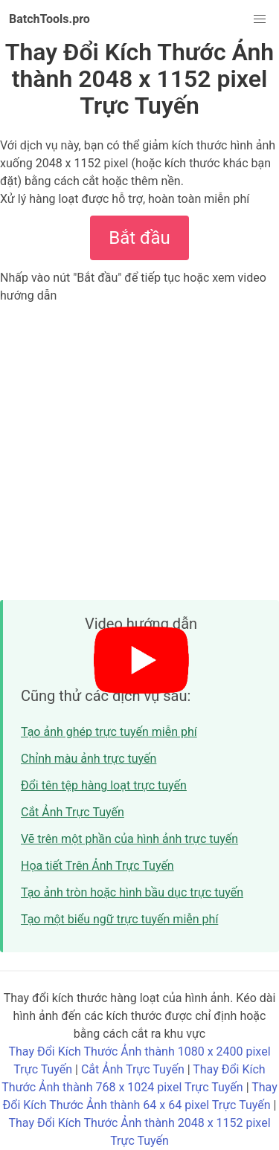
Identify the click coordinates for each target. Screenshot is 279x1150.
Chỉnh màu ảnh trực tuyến (88, 759)
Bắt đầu (139, 237)
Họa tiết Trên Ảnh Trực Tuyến (97, 866)
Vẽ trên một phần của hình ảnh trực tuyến (129, 839)
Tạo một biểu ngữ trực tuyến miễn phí (119, 919)
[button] (259, 19)
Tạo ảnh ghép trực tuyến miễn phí (109, 732)
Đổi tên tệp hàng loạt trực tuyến (104, 785)
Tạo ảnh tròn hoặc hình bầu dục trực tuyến (132, 892)
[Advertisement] (139, 451)
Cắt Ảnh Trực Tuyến (72, 812)
